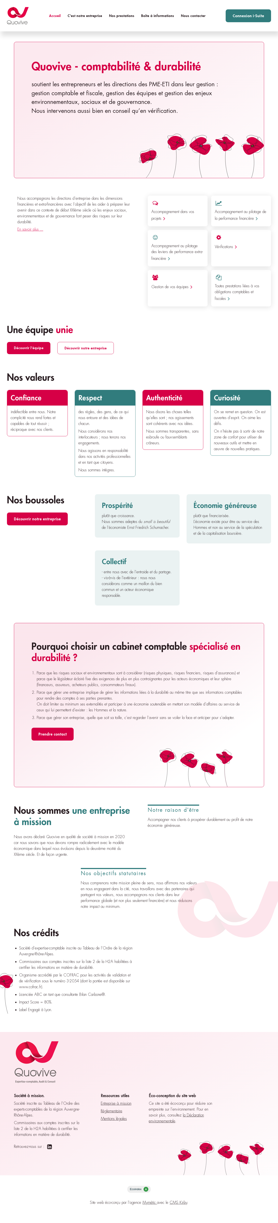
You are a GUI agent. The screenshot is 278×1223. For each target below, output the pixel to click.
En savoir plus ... (30, 229)
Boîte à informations (157, 15)
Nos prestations (121, 15)
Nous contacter (193, 15)
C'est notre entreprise (85, 15)
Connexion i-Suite (248, 15)
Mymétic (149, 1202)
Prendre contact (52, 734)
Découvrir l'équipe (28, 347)
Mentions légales (114, 1118)
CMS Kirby (178, 1202)
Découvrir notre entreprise (86, 348)
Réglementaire (111, 1111)
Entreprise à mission (116, 1103)
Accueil (55, 15)
